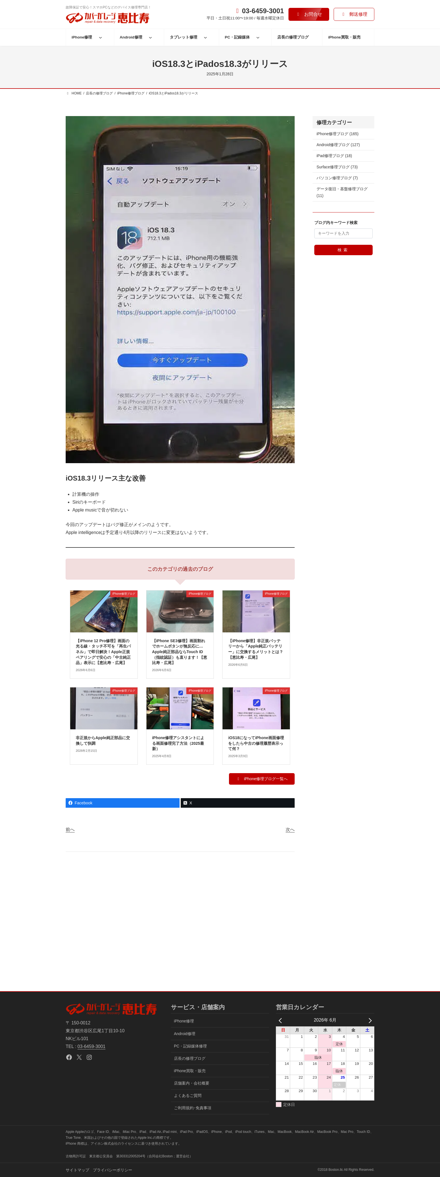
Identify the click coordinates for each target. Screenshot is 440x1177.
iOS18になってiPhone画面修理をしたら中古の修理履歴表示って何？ (256, 743)
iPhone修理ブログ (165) (338, 134)
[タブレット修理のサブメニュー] (205, 37)
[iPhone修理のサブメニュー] (100, 37)
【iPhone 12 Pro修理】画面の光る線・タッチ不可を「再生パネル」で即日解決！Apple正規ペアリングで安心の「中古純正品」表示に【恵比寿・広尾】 (103, 652)
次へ (290, 829)
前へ (70, 829)
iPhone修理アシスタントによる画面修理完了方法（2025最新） (178, 743)
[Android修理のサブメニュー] (150, 37)
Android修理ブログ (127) (338, 144)
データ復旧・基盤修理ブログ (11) (342, 192)
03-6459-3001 (91, 1046)
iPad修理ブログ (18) (334, 155)
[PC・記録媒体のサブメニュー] (258, 37)
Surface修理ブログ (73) (337, 167)
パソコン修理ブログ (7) (337, 178)
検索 (343, 250)
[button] (308, 14)
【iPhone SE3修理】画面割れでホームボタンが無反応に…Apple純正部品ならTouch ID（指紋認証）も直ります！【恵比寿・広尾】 (179, 652)
